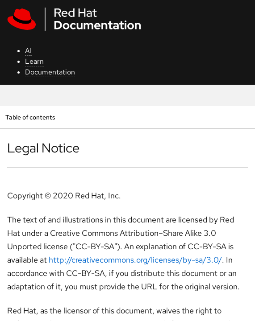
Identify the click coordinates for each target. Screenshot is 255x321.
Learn (34, 61)
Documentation (50, 72)
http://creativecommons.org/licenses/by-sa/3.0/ (135, 260)
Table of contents (30, 117)
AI (28, 50)
